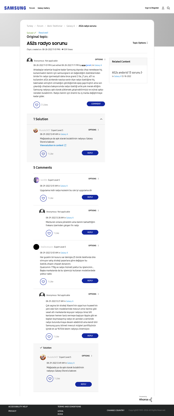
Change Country (115, 410)
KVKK (60, 414)
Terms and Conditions (69, 406)
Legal (61, 411)
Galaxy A (98, 65)
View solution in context (51, 145)
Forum (32, 8)
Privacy (12, 411)
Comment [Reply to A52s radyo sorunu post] (96, 104)
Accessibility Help (18, 406)
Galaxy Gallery (44, 8)
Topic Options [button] (139, 43)
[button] (100, 59)
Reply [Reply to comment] (90, 153)
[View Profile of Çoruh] (88, 65)
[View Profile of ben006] (44, 180)
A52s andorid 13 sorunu (126, 72)
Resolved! (43, 32)
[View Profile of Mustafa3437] (44, 130)
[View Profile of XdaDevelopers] (47, 247)
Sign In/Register (152, 8)
